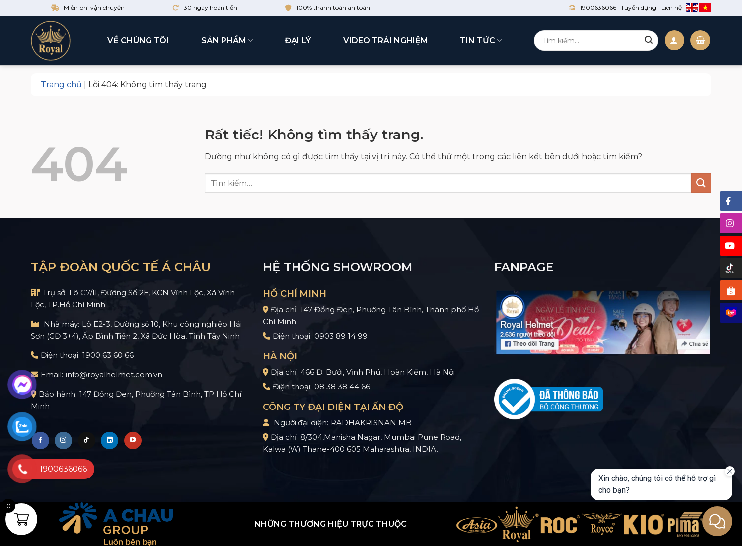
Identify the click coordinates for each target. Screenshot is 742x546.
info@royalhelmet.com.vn (114, 374)
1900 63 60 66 (108, 355)
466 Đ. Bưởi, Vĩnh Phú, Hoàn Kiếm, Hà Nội (377, 372)
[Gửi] (648, 40)
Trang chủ (61, 84)
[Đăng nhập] (674, 40)
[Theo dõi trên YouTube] (133, 440)
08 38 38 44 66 (342, 386)
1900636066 (598, 7)
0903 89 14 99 (341, 336)
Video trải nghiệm (385, 40)
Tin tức (481, 41)
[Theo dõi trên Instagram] (63, 440)
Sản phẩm (227, 41)
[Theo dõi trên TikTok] (86, 440)
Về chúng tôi (138, 40)
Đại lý (298, 40)
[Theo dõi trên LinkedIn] (109, 440)
